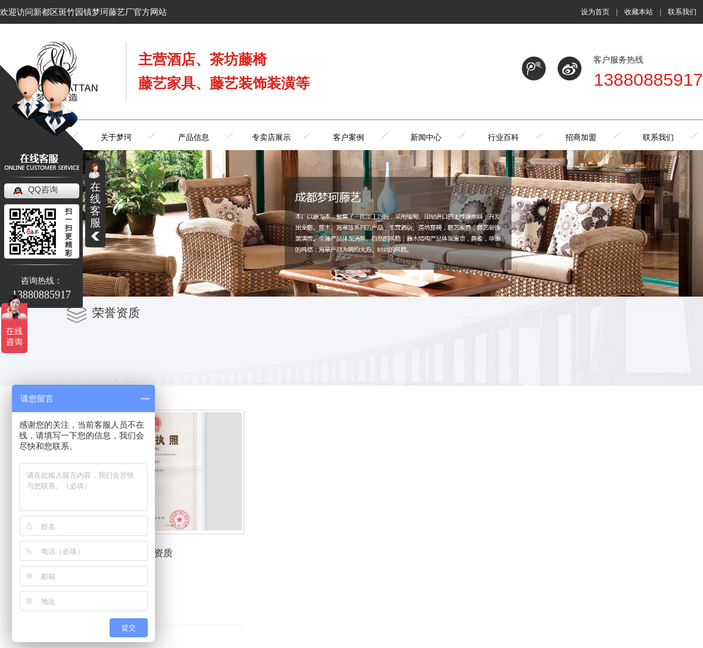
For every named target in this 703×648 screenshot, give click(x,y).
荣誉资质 (156, 555)
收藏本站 (638, 12)
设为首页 (595, 12)
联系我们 (682, 12)
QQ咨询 (43, 189)
